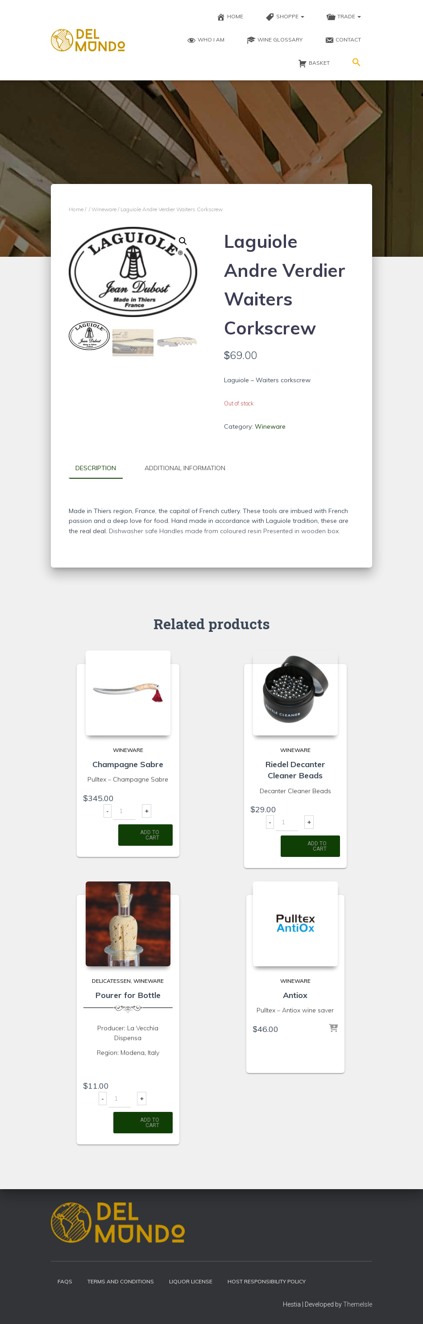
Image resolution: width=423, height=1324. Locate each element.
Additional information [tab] (185, 468)
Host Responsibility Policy (267, 1281)
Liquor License (190, 1281)
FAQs (65, 1281)
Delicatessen (111, 980)
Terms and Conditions (120, 1281)
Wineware (103, 209)
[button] (356, 63)
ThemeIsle (357, 1303)
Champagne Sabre (127, 764)
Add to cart (149, 835)
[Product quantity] (124, 811)
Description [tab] (95, 468)
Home (76, 209)
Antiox (295, 995)
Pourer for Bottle (128, 995)
